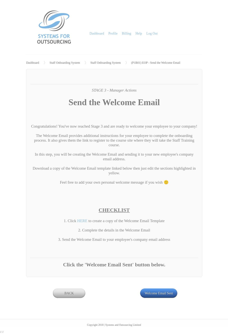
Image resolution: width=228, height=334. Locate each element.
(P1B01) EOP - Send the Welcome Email (155, 62)
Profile (113, 33)
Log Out (152, 33)
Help (138, 33)
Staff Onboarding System (65, 62)
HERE (82, 221)
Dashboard (97, 33)
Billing (126, 33)
